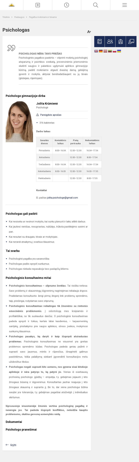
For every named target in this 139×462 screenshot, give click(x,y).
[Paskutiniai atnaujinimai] (66, 5)
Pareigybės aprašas (50, 114)
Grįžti (13, 445)
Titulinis (6, 17)
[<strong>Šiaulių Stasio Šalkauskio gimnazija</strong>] (11, 4)
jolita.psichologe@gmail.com (62, 197)
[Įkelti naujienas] (37, 5)
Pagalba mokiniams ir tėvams (43, 17)
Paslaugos (19, 17)
